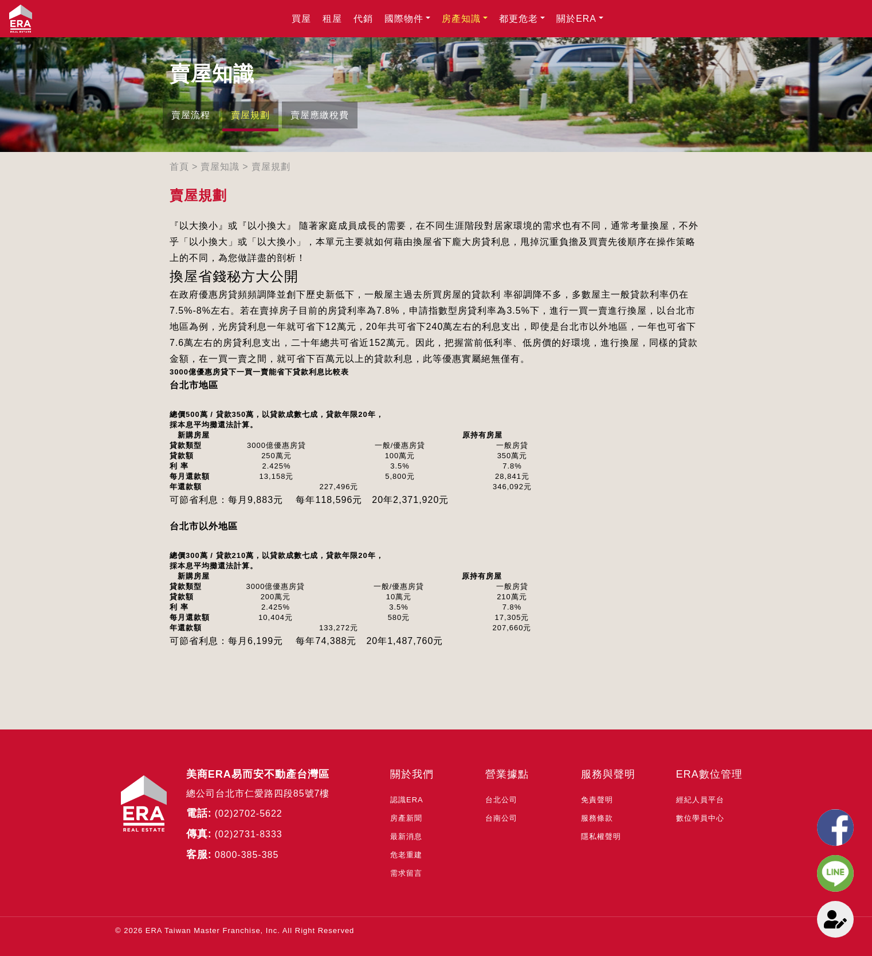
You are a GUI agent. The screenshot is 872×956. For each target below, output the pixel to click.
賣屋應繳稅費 (319, 115)
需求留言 (406, 873)
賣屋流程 (190, 115)
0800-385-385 (247, 855)
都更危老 (518, 19)
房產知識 (461, 19)
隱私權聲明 (601, 836)
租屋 (332, 19)
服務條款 (597, 818)
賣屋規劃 (250, 115)
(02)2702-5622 (248, 813)
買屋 (301, 19)
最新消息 (406, 836)
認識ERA (406, 799)
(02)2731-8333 (248, 834)
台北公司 (501, 799)
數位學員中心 (700, 818)
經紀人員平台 (700, 799)
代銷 (363, 19)
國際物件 (403, 19)
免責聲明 (597, 799)
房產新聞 (406, 818)
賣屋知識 (220, 166)
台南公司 (501, 818)
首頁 (179, 166)
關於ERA (576, 19)
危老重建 (406, 854)
